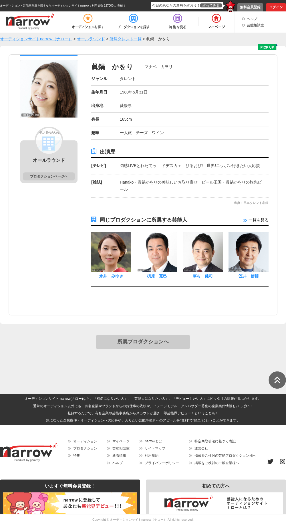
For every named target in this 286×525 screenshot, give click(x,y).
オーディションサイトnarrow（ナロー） (138, 519)
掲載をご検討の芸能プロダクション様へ (225, 456)
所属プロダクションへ (143, 342)
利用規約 (151, 456)
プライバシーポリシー (162, 463)
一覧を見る (256, 220)
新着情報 (119, 456)
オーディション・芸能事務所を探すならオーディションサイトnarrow (44, 5)
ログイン (276, 7)
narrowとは (153, 441)
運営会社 (201, 448)
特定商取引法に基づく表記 (215, 441)
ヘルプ (252, 19)
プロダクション (85, 448)
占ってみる (211, 5)
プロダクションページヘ (49, 176)
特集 (76, 456)
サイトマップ (155, 448)
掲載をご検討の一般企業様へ (216, 463)
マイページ (121, 441)
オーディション (85, 441)
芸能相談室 (255, 25)
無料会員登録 (250, 7)
